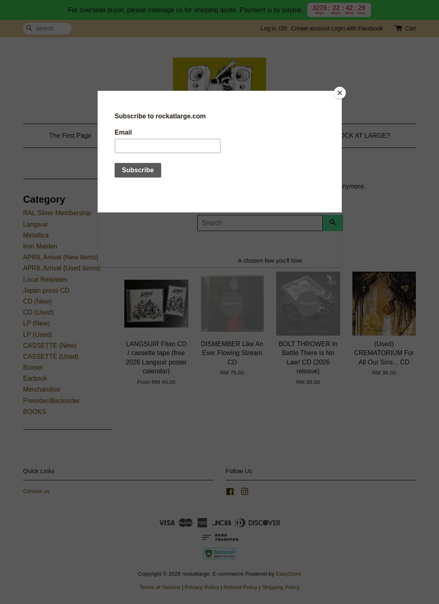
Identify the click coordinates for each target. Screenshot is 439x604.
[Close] (340, 93)
